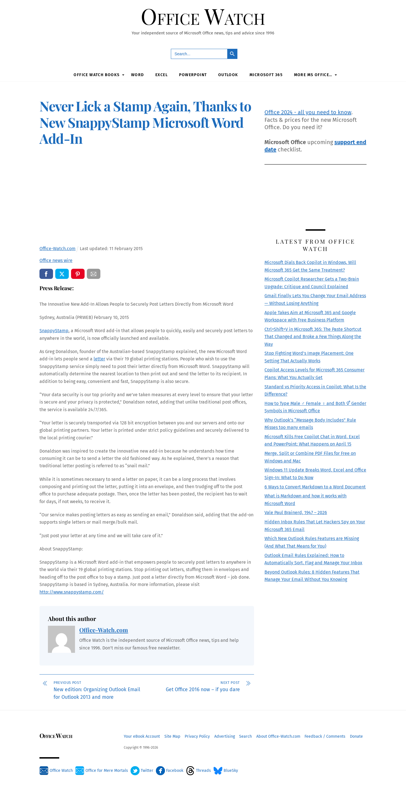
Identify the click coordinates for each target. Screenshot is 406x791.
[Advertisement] (146, 196)
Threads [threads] (198, 769)
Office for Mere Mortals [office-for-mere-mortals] (101, 769)
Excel (161, 74)
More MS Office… (313, 74)
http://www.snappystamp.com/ (71, 591)
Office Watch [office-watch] (56, 769)
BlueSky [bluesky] (225, 769)
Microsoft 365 (266, 74)
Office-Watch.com (103, 629)
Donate (356, 735)
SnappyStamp (54, 329)
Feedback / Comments (324, 735)
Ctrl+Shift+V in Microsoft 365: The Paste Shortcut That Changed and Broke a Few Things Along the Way (312, 336)
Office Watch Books (97, 74)
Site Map (172, 735)
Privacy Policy (197, 735)
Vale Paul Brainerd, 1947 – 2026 (295, 512)
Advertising (224, 735)
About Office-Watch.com (278, 735)
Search (245, 735)
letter (99, 358)
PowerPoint (193, 74)
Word (137, 74)
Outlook (228, 74)
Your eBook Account (142, 735)
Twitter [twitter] (142, 769)
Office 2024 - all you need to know (307, 111)
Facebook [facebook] (169, 769)
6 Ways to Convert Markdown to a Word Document (315, 486)
